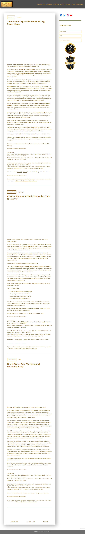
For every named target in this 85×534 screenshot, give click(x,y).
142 (34, 521)
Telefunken (24, 154)
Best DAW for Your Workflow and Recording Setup (23, 365)
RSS (61, 35)
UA (47, 154)
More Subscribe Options (65, 40)
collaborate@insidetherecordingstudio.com (26, 181)
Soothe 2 (19, 172)
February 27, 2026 (11, 192)
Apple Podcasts (63, 31)
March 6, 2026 (11, 17)
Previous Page (14, 521)
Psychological (21, 192)
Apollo (43, 154)
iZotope (20, 157)
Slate (22, 163)
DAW (20, 359)
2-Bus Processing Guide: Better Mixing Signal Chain (26, 22)
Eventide (20, 166)
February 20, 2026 (11, 359)
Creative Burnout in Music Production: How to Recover (28, 197)
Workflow (19, 17)
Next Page (45, 521)
